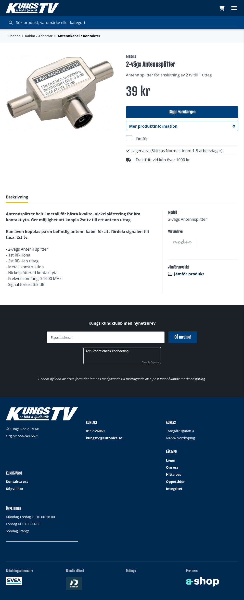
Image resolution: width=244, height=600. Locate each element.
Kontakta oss (17, 481)
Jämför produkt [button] (186, 274)
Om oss (172, 467)
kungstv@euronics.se (104, 438)
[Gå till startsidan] (32, 8)
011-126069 (95, 431)
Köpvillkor (14, 488)
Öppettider (175, 481)
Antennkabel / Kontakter (79, 36)
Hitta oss (173, 474)
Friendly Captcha (150, 362)
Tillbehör (13, 36)
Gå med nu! (182, 337)
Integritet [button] (174, 488)
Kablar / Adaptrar (38, 36)
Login (170, 460)
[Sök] (122, 22)
